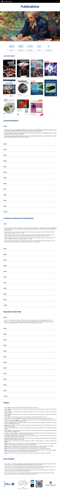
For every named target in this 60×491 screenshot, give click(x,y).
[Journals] (11, 50)
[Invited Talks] (30, 50)
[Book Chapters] (48, 50)
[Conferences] (21, 50)
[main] (30, 6)
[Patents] (39, 50)
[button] (59, 1)
